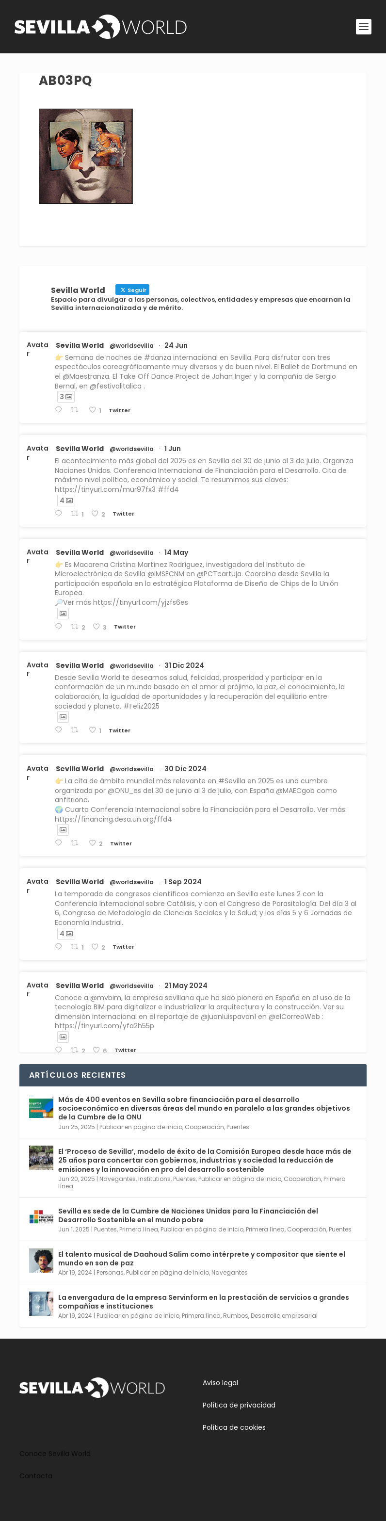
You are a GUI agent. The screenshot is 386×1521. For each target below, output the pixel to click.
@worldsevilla (132, 346)
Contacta (35, 1476)
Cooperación (204, 1127)
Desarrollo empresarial (284, 1315)
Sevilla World (80, 345)
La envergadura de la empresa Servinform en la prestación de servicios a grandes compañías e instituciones (203, 1302)
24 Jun (176, 345)
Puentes (237, 1127)
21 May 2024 (186, 985)
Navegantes (117, 1179)
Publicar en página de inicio (140, 1127)
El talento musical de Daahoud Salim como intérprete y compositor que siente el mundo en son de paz (201, 1258)
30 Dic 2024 (185, 769)
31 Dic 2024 (184, 665)
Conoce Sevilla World (55, 1453)
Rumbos (235, 1315)
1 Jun (172, 448)
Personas (110, 1272)
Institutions (154, 1179)
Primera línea (138, 1229)
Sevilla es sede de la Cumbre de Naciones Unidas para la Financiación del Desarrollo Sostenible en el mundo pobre (188, 1215)
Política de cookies (234, 1427)
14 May (176, 552)
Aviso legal (220, 1383)
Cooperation (302, 1179)
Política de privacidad (239, 1405)
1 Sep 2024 (183, 882)
